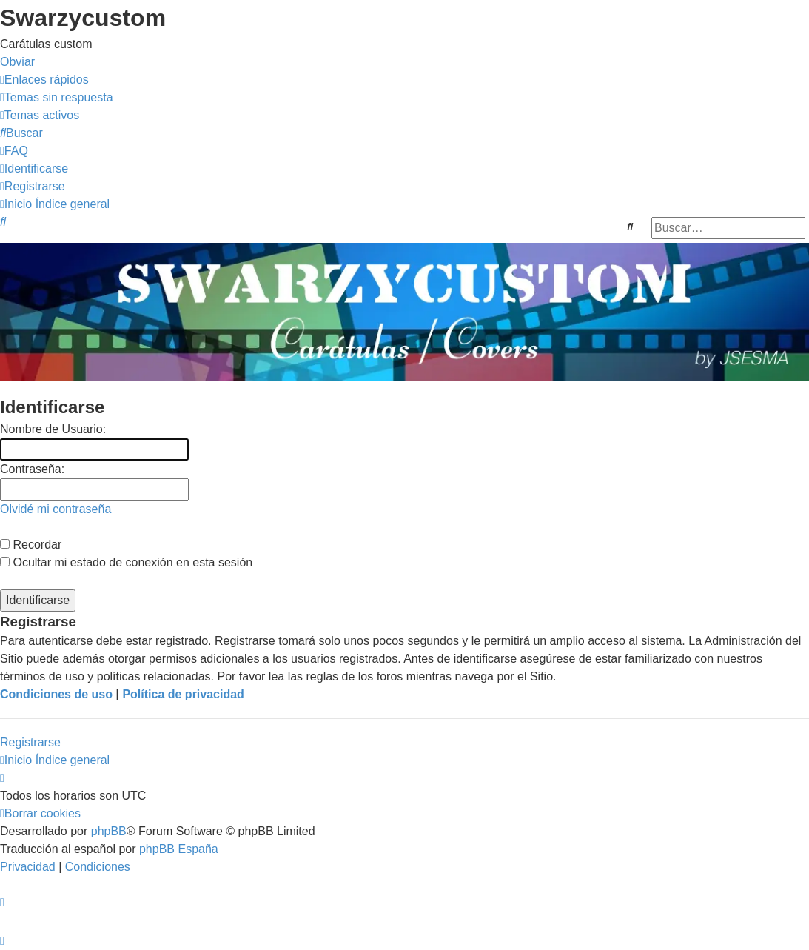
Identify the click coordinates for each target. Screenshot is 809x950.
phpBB (109, 831)
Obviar (17, 62)
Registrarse (30, 742)
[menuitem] (56, 97)
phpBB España (178, 849)
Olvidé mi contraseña (55, 509)
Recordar (30, 544)
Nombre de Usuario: (53, 429)
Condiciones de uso (56, 694)
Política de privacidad (183, 694)
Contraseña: (32, 469)
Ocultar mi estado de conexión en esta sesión (126, 562)
